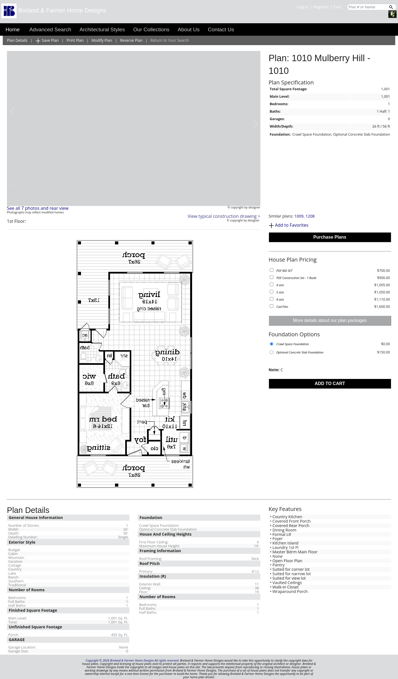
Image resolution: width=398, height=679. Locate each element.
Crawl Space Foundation (292, 344)
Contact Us (221, 29)
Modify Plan (101, 40)
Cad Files (282, 306)
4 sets (280, 285)
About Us (189, 29)
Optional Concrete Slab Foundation (299, 352)
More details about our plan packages (330, 320)
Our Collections (151, 29)
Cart (337, 6)
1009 (298, 216)
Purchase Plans (329, 237)
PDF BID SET (284, 270)
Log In (303, 6)
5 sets (280, 292)
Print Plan (75, 40)
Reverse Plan (131, 40)
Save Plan (47, 40)
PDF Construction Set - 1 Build (296, 278)
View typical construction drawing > (224, 216)
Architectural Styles (102, 29)
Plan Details (17, 40)
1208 (310, 216)
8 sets (280, 299)
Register (321, 6)
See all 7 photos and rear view (38, 208)
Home (13, 29)
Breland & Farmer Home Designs (53, 10)
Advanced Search (50, 29)
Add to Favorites (291, 225)
